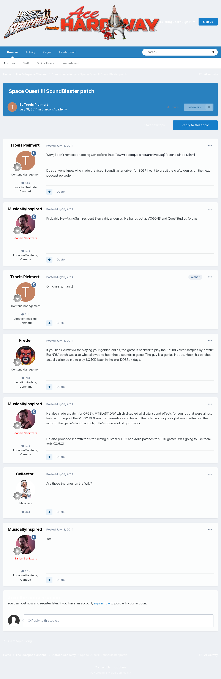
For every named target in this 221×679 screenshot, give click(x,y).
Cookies (120, 667)
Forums (9, 63)
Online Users (45, 63)
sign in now (102, 603)
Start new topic (155, 125)
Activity (30, 52)
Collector (25, 474)
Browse (12, 54)
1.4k (25, 183)
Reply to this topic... (43, 620)
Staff (26, 63)
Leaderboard (70, 63)
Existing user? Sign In (177, 22)
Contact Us (102, 667)
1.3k (25, 250)
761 (26, 378)
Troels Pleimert (36, 104)
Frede (24, 340)
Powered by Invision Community (110, 672)
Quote (61, 191)
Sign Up (208, 21)
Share (173, 107)
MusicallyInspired (25, 209)
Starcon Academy (54, 109)
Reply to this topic (195, 125)
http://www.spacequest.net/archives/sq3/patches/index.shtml (151, 155)
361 (26, 511)
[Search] (164, 52)
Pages (47, 52)
